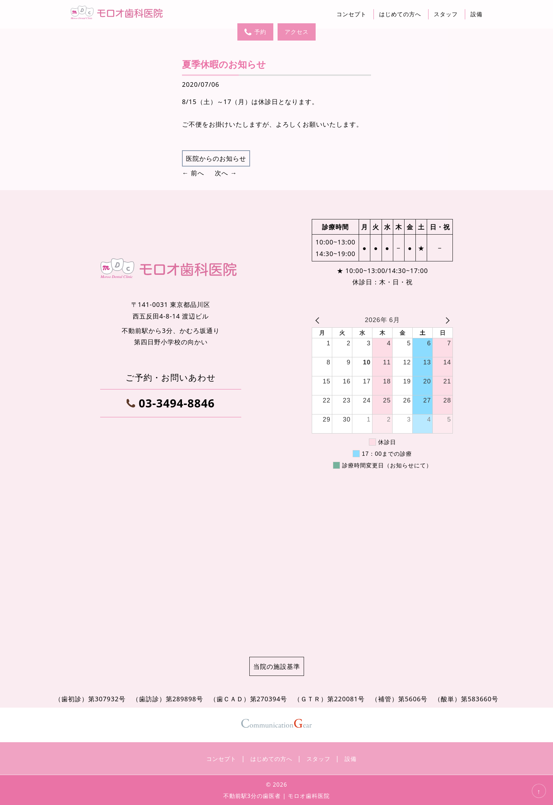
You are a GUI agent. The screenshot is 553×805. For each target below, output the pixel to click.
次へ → (226, 173)
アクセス (297, 32)
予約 (255, 32)
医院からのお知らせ (216, 158)
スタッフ (446, 14)
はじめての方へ (400, 14)
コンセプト (351, 14)
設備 (476, 14)
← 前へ (193, 173)
